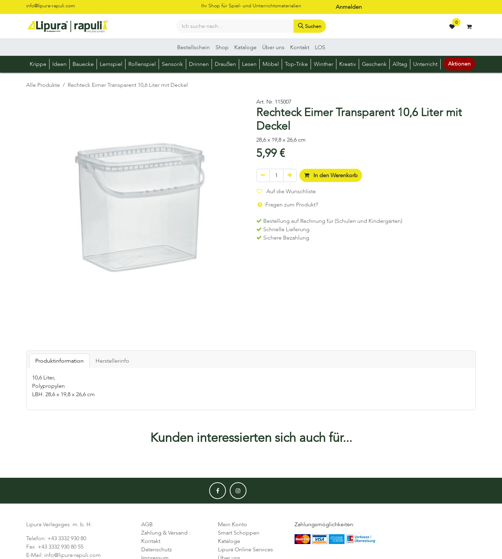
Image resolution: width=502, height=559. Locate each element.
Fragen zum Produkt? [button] (287, 205)
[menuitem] (193, 47)
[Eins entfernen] (263, 175)
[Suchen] (310, 26)
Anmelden (349, 7)
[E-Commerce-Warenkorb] (469, 26)
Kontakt (150, 541)
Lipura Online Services (245, 549)
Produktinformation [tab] (59, 361)
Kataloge (229, 541)
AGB (147, 524)
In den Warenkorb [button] (331, 175)
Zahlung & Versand (164, 533)
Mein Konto (232, 524)
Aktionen (459, 64)
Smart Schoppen (238, 533)
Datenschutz (156, 549)
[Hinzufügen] (290, 175)
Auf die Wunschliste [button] (286, 191)
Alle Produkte (43, 85)
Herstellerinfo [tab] (112, 361)
